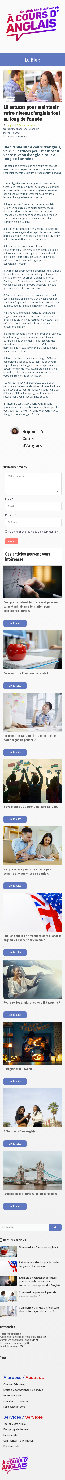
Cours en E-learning (14, 1384)
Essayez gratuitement (16, 1429)
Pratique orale (11, 1446)
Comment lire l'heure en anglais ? (25, 673)
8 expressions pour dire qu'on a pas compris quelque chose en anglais (27, 871)
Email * (9, 499)
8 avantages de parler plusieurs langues (30, 806)
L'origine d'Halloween (17, 1069)
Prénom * (10, 515)
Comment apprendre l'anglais (16, 1340)
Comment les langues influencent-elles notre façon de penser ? (30, 737)
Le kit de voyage (9, 1346)
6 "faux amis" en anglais (19, 1131)
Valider (11, 541)
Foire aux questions (14, 1406)
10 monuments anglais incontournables (30, 1193)
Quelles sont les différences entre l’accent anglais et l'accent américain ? (32, 938)
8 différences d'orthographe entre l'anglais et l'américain (29, 1266)
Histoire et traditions (11, 1343)
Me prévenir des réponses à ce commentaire (32, 531)
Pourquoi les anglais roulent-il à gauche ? (31, 1002)
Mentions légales (12, 1395)
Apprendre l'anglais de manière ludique (21, 1336)
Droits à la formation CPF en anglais (23, 1390)
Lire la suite (15, 623)
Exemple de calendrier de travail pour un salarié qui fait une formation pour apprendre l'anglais (30, 606)
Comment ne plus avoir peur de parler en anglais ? (28, 1296)
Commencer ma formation (18, 1440)
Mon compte (10, 1435)
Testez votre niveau (14, 1423)
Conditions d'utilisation (16, 1401)
